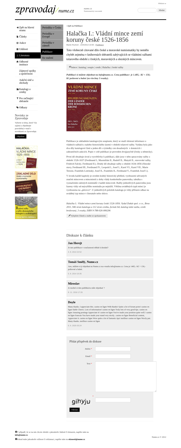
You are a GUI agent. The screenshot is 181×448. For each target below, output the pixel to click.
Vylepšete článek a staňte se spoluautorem (87, 215)
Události (22, 49)
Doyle (71, 302)
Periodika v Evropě (48, 35)
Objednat (21, 136)
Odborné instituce (22, 63)
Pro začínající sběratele (24, 100)
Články (21, 36)
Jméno (88, 349)
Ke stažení (47, 57)
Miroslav (74, 283)
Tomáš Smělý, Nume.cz (83, 262)
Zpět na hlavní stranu (25, 29)
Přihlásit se (162, 3)
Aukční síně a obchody (24, 81)
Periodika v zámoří (48, 44)
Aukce (21, 42)
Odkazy (21, 107)
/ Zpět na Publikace (74, 26)
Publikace (47, 51)
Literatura (22, 55)
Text (89, 363)
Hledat (162, 10)
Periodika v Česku (51, 27)
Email (88, 356)
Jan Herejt (75, 243)
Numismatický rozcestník (91, 9)
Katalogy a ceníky (23, 90)
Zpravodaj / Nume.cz (47, 11)
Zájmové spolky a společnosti (26, 72)
